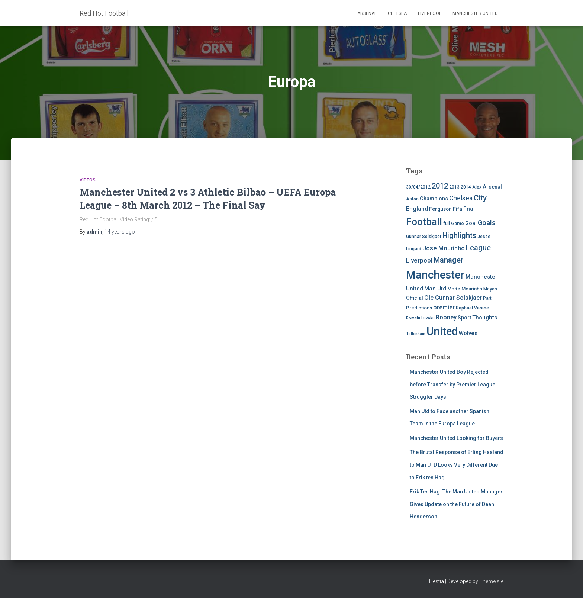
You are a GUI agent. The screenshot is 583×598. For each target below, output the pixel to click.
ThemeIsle (491, 581)
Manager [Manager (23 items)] (448, 259)
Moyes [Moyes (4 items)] (490, 289)
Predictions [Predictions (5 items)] (419, 308)
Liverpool (429, 13)
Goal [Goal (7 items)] (471, 223)
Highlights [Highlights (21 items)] (459, 235)
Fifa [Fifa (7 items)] (457, 209)
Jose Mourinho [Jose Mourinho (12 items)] (443, 248)
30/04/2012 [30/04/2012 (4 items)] (418, 187)
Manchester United (475, 13)
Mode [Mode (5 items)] (453, 289)
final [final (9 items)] (469, 209)
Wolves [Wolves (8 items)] (468, 333)
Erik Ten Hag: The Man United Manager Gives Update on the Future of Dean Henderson (456, 504)
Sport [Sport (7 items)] (464, 318)
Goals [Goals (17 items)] (487, 223)
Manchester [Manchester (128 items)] (435, 275)
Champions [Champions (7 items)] (434, 199)
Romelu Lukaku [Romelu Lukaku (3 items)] (420, 318)
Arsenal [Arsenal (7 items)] (492, 187)
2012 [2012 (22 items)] (440, 185)
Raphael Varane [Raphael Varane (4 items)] (472, 308)
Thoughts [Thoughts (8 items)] (484, 317)
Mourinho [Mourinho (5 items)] (471, 289)
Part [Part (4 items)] (487, 298)
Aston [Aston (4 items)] (412, 199)
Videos (88, 180)
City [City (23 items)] (480, 197)
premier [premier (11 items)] (444, 307)
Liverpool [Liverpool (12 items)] (419, 260)
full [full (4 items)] (446, 223)
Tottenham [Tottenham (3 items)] (415, 333)
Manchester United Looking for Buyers (456, 438)
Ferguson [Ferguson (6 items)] (440, 209)
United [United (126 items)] (442, 331)
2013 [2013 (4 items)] (454, 187)
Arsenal (367, 13)
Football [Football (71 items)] (424, 221)
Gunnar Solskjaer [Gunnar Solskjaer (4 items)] (423, 236)
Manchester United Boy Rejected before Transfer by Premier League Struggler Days (452, 384)
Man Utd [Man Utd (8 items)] (435, 288)
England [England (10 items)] (417, 208)
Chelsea (397, 13)
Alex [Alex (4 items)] (476, 187)
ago (119, 232)
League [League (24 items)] (478, 247)
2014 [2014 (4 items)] (466, 187)
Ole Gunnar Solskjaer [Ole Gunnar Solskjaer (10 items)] (453, 297)
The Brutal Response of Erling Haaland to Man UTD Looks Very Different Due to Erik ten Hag (456, 464)
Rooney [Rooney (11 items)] (446, 317)
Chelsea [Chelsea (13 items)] (461, 198)
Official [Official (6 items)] (414, 298)
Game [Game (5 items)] (457, 223)
